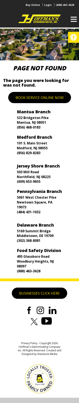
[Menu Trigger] (73, 19)
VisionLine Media (47, 354)
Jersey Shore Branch (38, 166)
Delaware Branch (35, 225)
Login (48, 5)
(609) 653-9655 (28, 181)
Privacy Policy (29, 343)
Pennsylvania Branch (39, 191)
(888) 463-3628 (65, 5)
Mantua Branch (34, 112)
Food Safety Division (39, 250)
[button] (73, 37)
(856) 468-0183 (28, 127)
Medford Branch (34, 137)
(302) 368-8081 (28, 240)
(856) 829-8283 (28, 153)
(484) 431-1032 (28, 212)
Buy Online (33, 5)
